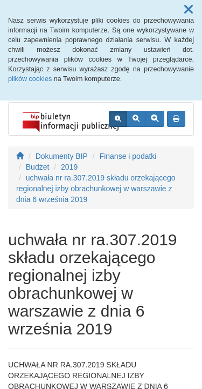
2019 (69, 167)
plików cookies (30, 79)
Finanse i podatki (128, 156)
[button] (188, 9)
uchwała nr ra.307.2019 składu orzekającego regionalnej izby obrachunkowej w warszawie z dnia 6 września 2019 (96, 188)
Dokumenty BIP (62, 156)
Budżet (38, 167)
